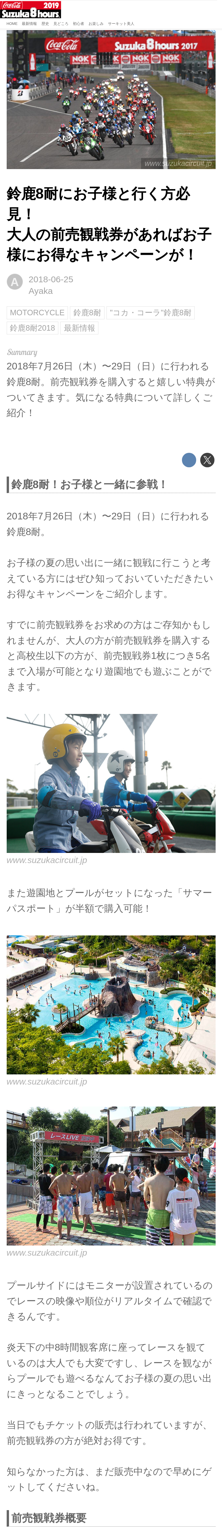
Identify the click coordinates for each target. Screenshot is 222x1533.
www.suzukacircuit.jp (178, 163)
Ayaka (41, 291)
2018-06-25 (51, 279)
